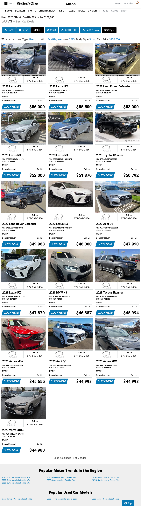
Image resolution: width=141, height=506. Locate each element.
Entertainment (48, 11)
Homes (81, 11)
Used (8, 30)
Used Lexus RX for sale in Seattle (105, 499)
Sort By (109, 30)
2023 (51, 30)
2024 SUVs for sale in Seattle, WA (105, 477)
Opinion (92, 11)
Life (61, 11)
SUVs (23, 30)
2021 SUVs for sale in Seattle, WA (105, 480)
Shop (124, 11)
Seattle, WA (90, 30)
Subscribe (128, 3)
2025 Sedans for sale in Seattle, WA (61, 477)
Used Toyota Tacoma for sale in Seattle (62, 499)
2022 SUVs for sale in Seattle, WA (61, 480)
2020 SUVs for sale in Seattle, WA (16, 483)
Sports (31, 11)
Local (8, 11)
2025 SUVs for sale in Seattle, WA (16, 477)
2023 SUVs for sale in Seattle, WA (16, 480)
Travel (71, 11)
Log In (118, 3)
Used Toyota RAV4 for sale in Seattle (17, 499)
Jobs (105, 11)
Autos (70, 4)
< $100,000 (69, 30)
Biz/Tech (20, 11)
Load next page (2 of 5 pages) (70, 458)
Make (38, 30)
